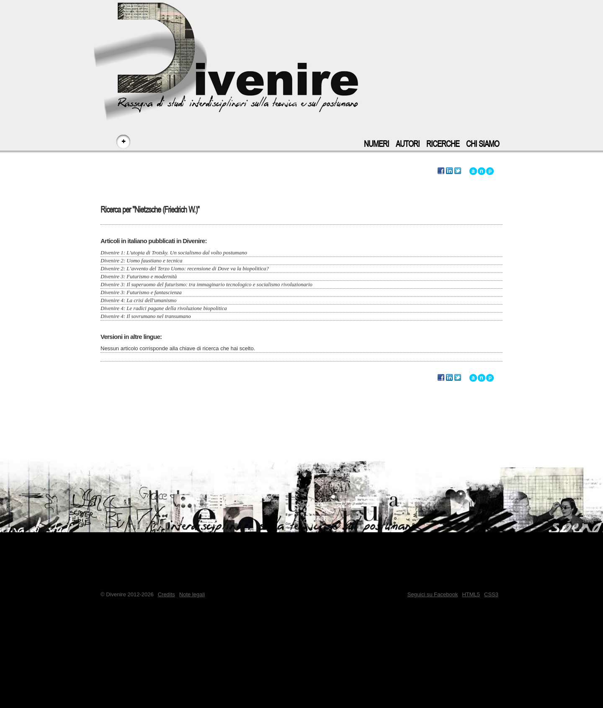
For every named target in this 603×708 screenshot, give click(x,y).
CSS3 (491, 594)
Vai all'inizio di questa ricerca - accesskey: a (473, 171)
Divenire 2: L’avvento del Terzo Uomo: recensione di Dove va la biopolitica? (184, 268)
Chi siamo (482, 144)
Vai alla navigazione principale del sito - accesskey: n (481, 171)
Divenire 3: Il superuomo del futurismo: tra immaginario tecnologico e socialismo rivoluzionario (206, 284)
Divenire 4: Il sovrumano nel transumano (145, 316)
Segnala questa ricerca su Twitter (457, 171)
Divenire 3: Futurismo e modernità (138, 276)
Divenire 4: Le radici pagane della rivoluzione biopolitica (163, 308)
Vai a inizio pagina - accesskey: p (490, 171)
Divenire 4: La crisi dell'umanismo (138, 300)
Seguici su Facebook (432, 594)
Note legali (192, 594)
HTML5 (471, 594)
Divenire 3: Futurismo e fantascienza (141, 292)
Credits (166, 594)
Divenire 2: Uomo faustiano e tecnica (141, 260)
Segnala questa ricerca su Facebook (441, 171)
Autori (408, 144)
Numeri (376, 144)
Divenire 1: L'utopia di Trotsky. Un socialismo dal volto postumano (173, 252)
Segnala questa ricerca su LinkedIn (449, 171)
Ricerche (442, 144)
